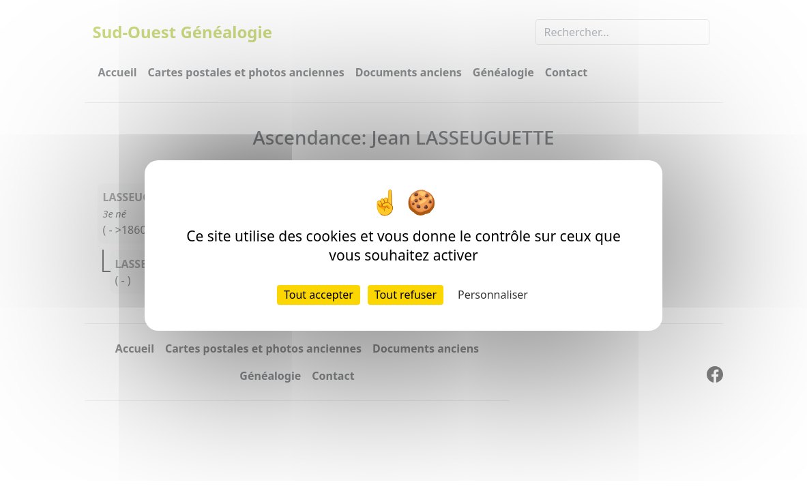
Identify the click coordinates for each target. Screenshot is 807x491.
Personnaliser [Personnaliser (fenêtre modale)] (493, 294)
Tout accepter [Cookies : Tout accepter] (318, 294)
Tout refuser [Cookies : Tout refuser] (406, 294)
